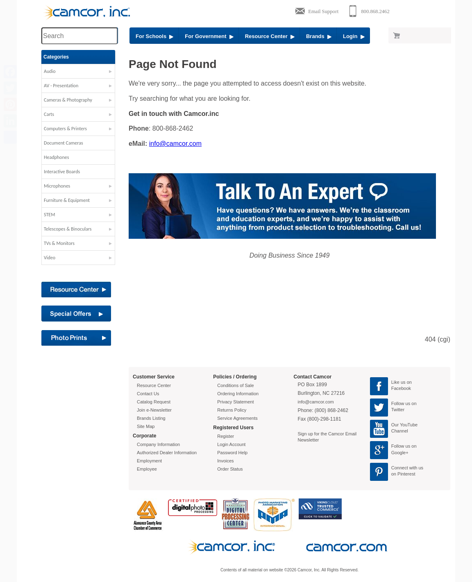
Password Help (232, 452)
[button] (78, 73)
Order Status (230, 469)
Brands (318, 36)
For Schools (154, 36)
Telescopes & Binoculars (68, 229)
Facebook (401, 388)
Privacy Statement (235, 401)
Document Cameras (63, 143)
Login (354, 36)
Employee (147, 469)
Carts (49, 114)
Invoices (225, 460)
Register (225, 436)
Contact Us (148, 393)
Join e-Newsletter (154, 410)
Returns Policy (231, 410)
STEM (49, 214)
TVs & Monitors (59, 243)
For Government (209, 36)
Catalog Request (153, 401)
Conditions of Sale (235, 385)
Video (49, 257)
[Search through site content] (79, 35)
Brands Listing (151, 418)
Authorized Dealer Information (167, 452)
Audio (50, 71)
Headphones (56, 157)
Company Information (158, 444)
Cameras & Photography (68, 100)
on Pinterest (403, 473)
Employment (149, 460)
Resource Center (270, 36)
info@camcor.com (175, 143)
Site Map (145, 426)
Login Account (231, 444)
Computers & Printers (65, 128)
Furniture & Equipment (67, 200)
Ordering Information (238, 393)
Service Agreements (237, 418)
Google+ (399, 452)
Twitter (397, 409)
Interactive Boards (62, 171)
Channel (399, 430)
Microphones (57, 186)
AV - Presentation (61, 85)
